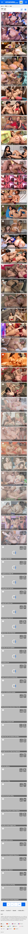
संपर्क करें (2, 910)
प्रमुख (2, 6)
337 (19, 904)
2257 (2, 914)
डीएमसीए (14, 910)
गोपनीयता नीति (21, 910)
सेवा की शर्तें (8, 910)
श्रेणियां (6, 6)
